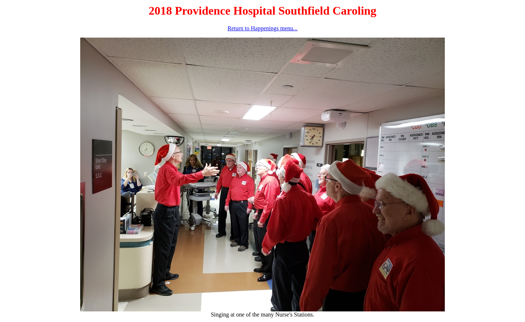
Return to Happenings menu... (263, 28)
